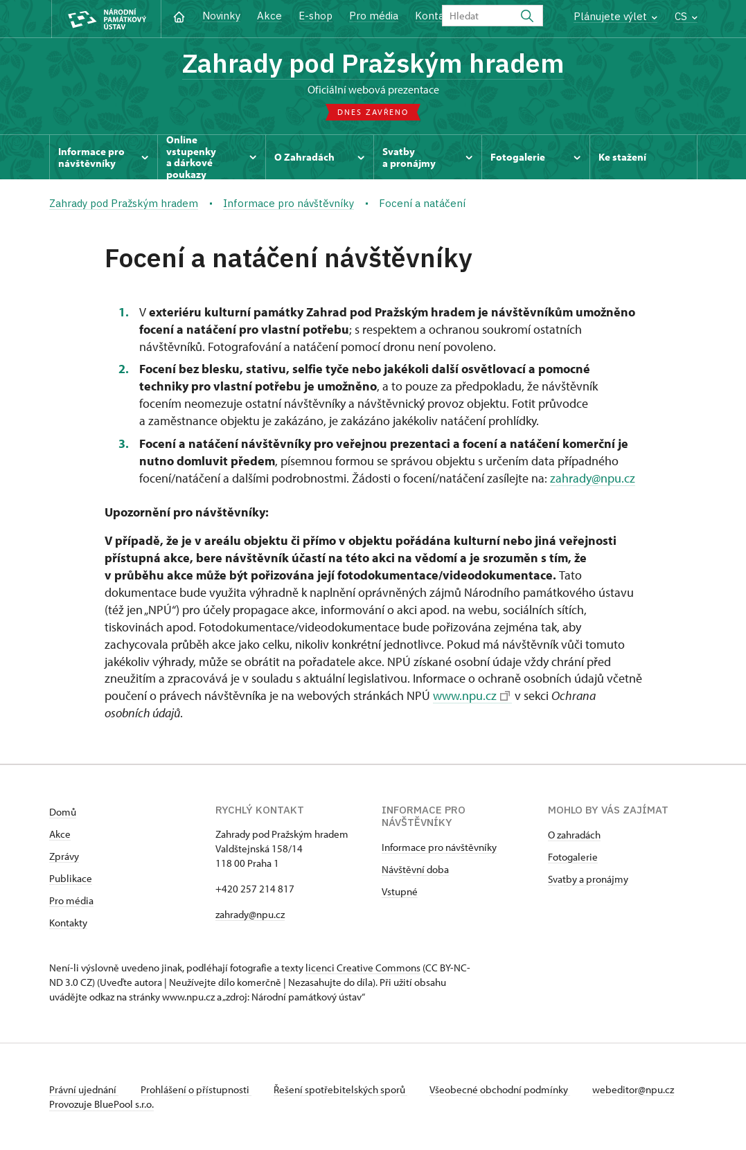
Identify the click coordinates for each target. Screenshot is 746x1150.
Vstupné (400, 891)
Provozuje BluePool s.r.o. (101, 1104)
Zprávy (64, 856)
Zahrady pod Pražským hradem (373, 63)
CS (686, 16)
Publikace (70, 878)
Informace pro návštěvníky (439, 847)
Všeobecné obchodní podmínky (499, 1089)
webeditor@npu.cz (633, 1089)
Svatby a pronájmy (588, 879)
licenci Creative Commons (362, 967)
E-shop (315, 15)
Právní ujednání (83, 1089)
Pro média (373, 15)
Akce (269, 15)
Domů (62, 811)
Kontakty (68, 922)
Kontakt (434, 15)
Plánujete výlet (615, 16)
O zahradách (574, 834)
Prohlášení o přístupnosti (196, 1089)
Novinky (221, 15)
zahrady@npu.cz (592, 478)
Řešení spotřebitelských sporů (340, 1089)
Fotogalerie (573, 856)
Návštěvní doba (415, 869)
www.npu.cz (471, 695)
